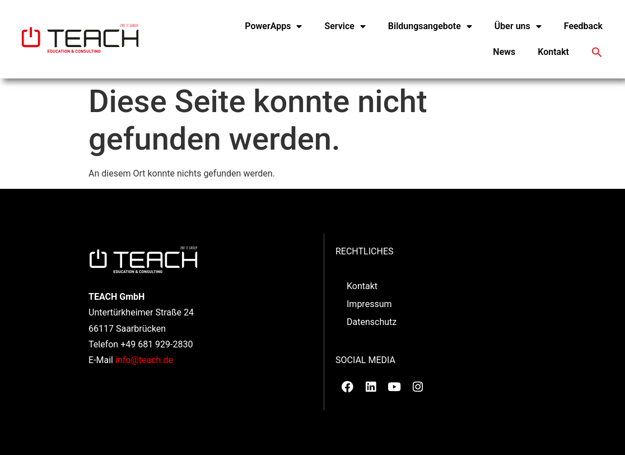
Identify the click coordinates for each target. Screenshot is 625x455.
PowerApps (273, 26)
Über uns (518, 26)
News (504, 52)
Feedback (583, 26)
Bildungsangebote (430, 26)
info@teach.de (144, 360)
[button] (597, 52)
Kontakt (553, 52)
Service (344, 26)
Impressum (369, 304)
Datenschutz (372, 322)
